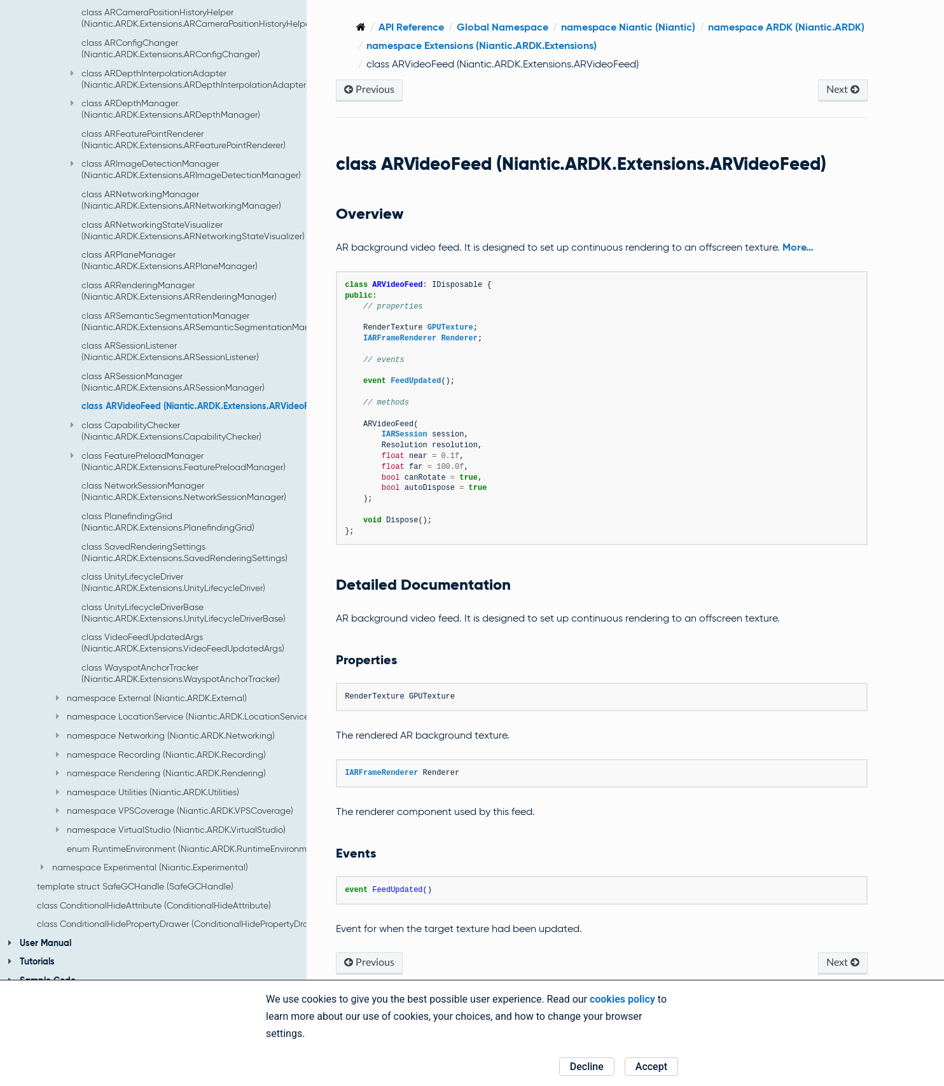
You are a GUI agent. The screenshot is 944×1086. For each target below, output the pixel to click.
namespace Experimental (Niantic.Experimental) (144, 867)
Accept (651, 1067)
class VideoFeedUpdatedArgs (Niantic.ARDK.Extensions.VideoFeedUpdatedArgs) (182, 642)
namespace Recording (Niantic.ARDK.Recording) (161, 754)
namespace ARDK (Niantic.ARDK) (514, 45)
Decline (587, 1067)
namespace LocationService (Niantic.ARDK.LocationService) (184, 716)
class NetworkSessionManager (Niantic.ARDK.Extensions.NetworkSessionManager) (183, 491)
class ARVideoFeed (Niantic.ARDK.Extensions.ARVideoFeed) (204, 406)
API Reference (480, 27)
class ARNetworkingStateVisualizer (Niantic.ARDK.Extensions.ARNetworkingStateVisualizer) (193, 230)
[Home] (430, 27)
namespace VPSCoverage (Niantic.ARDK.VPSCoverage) (174, 810)
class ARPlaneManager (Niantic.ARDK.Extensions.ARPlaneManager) (169, 260)
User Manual (39, 943)
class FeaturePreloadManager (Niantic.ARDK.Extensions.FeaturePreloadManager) (178, 461)
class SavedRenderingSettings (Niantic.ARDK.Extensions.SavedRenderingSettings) (184, 552)
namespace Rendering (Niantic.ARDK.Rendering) (161, 773)
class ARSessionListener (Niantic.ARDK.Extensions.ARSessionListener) (170, 351)
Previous (438, 89)
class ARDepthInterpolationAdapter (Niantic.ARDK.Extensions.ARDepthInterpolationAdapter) (190, 78)
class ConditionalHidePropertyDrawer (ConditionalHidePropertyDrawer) (181, 923)
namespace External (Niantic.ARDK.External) (151, 698)
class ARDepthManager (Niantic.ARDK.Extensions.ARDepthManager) (165, 108)
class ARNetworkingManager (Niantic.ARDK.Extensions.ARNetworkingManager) (181, 199)
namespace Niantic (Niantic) (697, 27)
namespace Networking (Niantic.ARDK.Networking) (165, 735)
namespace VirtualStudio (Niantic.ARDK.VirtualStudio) (171, 829)
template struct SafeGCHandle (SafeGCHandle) (135, 886)
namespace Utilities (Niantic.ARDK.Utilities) (147, 792)
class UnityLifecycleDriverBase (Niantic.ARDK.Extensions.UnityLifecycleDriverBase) (183, 612)
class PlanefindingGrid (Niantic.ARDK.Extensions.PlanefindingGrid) (167, 521)
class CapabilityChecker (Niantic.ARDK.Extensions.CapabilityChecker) (166, 430)
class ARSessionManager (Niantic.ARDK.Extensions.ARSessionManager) (173, 381)
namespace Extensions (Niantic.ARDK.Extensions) (720, 45)
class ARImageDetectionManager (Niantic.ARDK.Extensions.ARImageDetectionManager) (186, 169)
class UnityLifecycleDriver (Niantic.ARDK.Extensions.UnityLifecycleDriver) (173, 582)
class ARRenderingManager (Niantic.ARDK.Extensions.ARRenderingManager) (179, 290)
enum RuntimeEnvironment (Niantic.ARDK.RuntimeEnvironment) (195, 848)
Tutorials (31, 961)
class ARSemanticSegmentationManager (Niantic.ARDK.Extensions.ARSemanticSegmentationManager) (206, 321)
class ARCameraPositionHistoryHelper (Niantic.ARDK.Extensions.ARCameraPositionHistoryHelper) (198, 17)
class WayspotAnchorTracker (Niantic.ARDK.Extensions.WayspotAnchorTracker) (180, 673)
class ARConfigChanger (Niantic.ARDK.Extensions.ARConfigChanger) (170, 48)
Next (847, 89)
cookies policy (622, 999)
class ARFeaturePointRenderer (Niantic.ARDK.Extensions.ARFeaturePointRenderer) (183, 139)
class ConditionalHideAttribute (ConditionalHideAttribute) (154, 905)
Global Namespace (572, 27)
